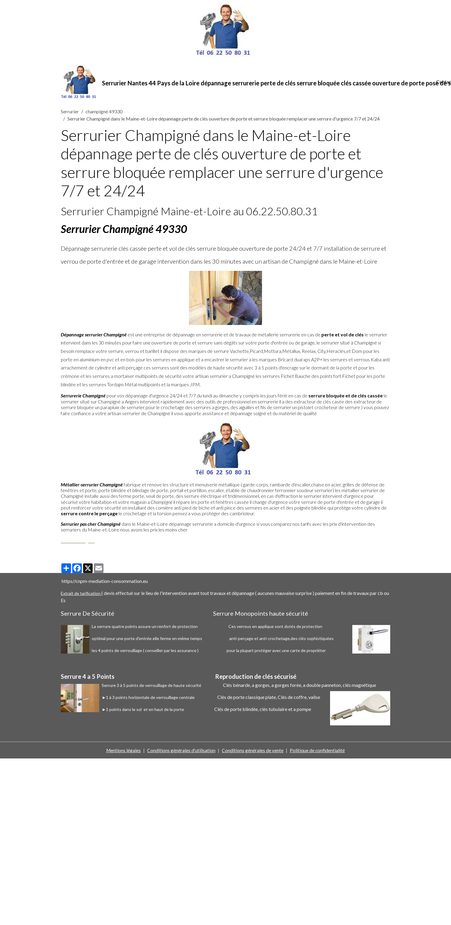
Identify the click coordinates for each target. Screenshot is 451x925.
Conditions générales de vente (253, 751)
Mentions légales (123, 751)
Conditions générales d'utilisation (181, 751)
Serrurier (70, 112)
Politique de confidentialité (318, 751)
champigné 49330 (103, 112)
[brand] (245, 82)
